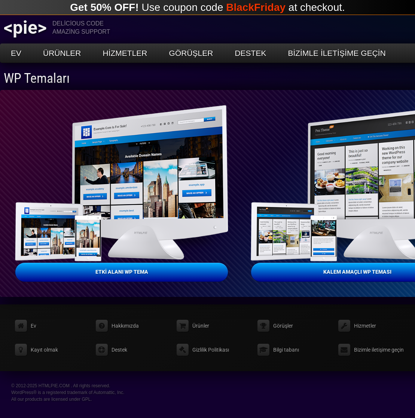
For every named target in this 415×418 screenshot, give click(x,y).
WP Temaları (37, 78)
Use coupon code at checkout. (207, 7)
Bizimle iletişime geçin (336, 53)
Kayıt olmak (44, 350)
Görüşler (191, 53)
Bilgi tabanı (286, 350)
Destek (250, 53)
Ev (16, 53)
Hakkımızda (125, 326)
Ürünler (62, 53)
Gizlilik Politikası (210, 350)
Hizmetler (125, 53)
